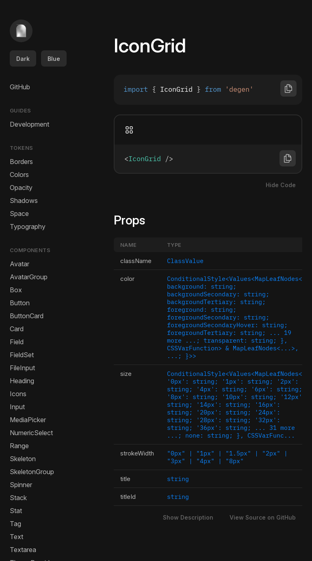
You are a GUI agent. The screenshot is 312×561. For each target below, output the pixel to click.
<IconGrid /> (208, 159)
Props (134, 220)
